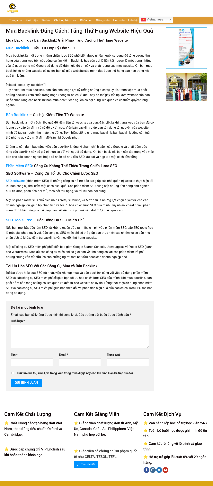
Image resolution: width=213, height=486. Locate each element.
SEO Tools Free (19, 220)
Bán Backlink (17, 114)
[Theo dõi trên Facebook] (146, 470)
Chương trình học (65, 20)
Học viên (119, 20)
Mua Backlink (17, 48)
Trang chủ (15, 20)
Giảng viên (103, 20)
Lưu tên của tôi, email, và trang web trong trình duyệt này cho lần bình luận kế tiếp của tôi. (75, 373)
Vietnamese (152, 19)
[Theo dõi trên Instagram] (153, 470)
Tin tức (46, 20)
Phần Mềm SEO (19, 166)
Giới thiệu (31, 20)
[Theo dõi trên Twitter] (159, 470)
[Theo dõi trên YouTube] (165, 470)
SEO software (15, 181)
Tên (14, 355)
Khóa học (86, 20)
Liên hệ (133, 20)
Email (63, 355)
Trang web (113, 355)
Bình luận (18, 321)
